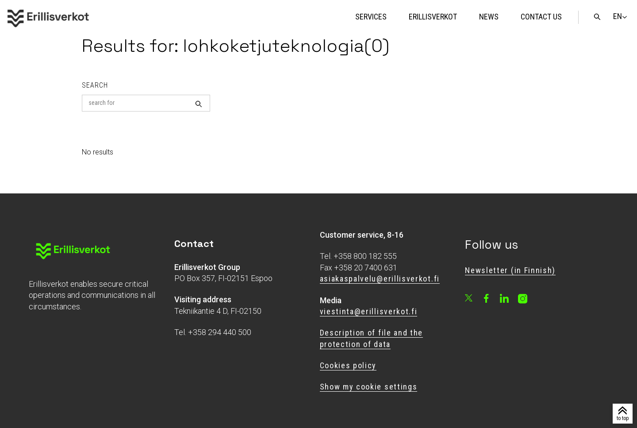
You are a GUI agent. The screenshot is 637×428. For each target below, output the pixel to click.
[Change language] (617, 16)
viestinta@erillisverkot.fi (369, 311)
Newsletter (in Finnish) (510, 270)
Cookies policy (348, 365)
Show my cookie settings (369, 386)
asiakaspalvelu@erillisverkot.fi (380, 278)
